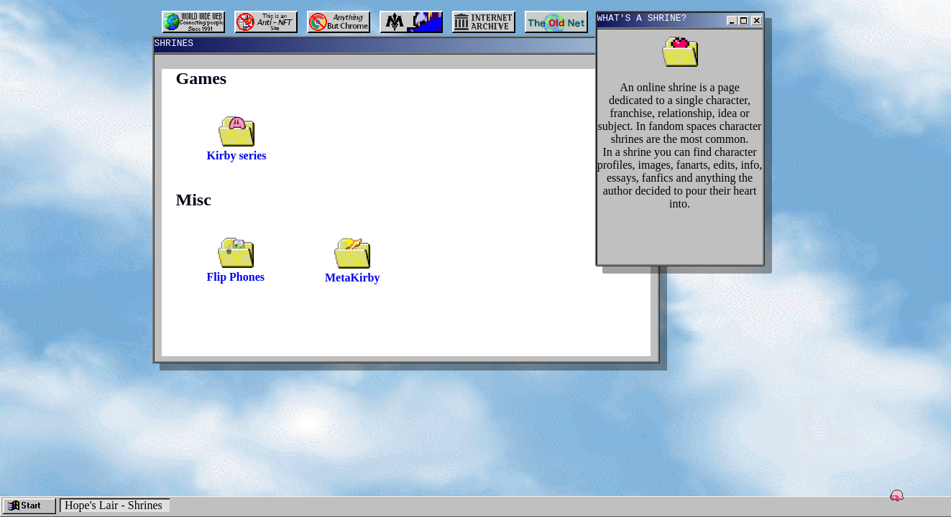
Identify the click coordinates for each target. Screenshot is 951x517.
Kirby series (237, 155)
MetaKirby (352, 277)
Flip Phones (236, 277)
